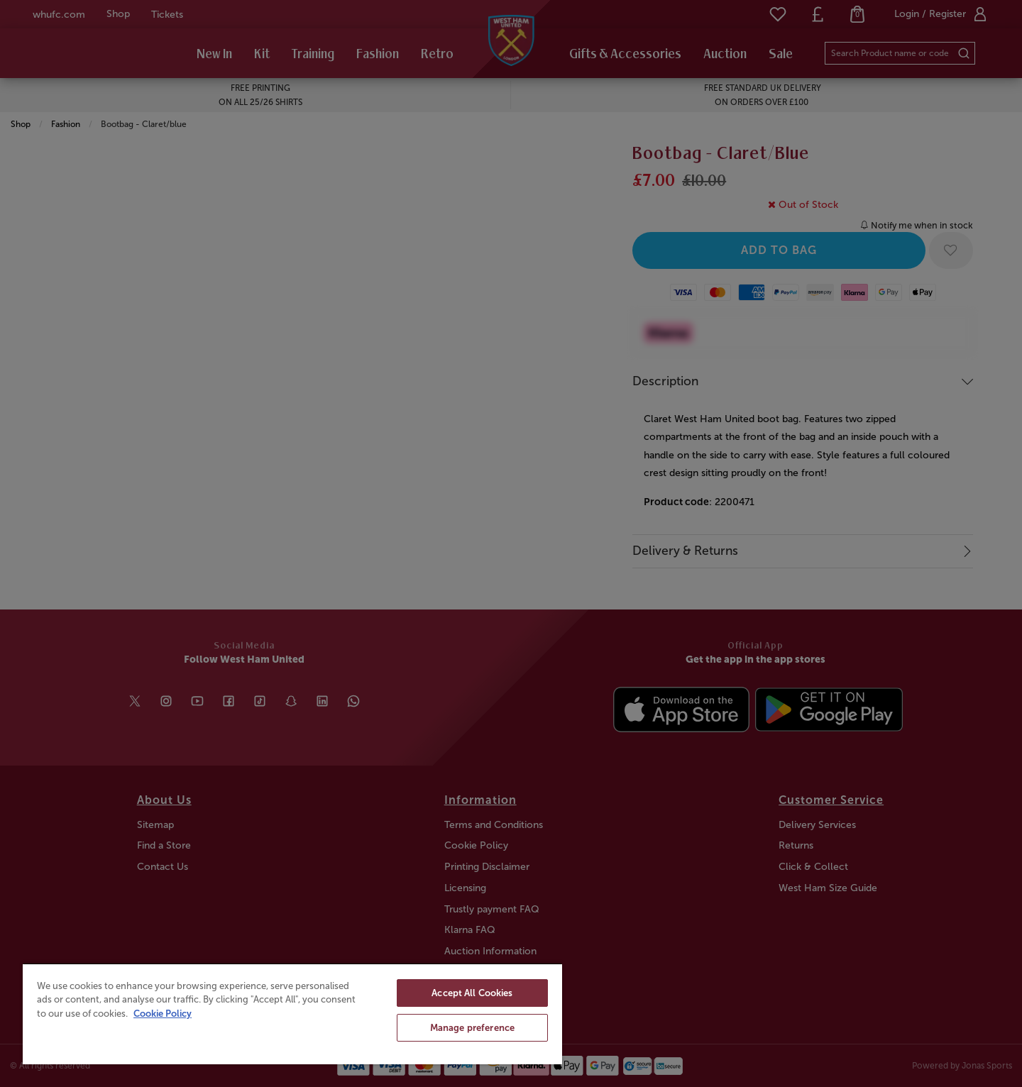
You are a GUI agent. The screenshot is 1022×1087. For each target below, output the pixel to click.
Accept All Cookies (472, 993)
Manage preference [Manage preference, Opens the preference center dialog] (472, 1027)
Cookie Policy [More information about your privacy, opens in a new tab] (162, 1013)
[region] (292, 1013)
